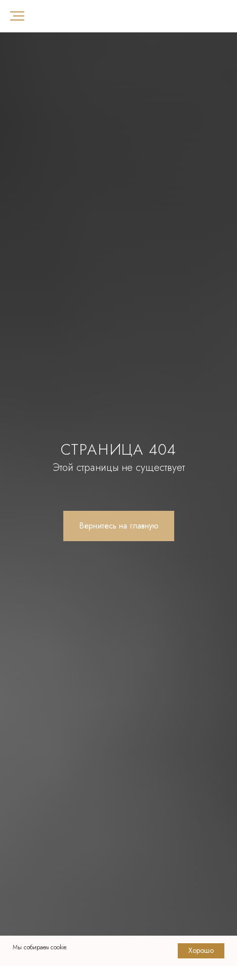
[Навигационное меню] (17, 16)
